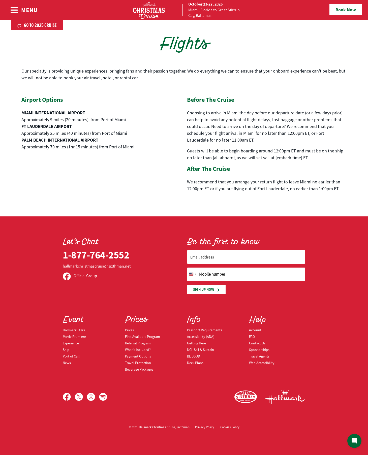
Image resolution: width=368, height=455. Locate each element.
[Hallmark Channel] (285, 397)
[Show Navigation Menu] (24, 10)
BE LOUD (193, 356)
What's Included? (138, 349)
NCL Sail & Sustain (200, 349)
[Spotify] (103, 397)
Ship (66, 349)
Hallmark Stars (74, 330)
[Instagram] (93, 397)
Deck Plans (195, 363)
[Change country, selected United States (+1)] (192, 274)
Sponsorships (259, 349)
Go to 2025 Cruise (37, 25)
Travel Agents (259, 356)
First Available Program (142, 336)
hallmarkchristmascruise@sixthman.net (97, 266)
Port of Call (71, 356)
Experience (71, 343)
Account (255, 330)
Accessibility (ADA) (200, 336)
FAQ (252, 336)
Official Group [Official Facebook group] (80, 275)
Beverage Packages (139, 369)
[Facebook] (69, 397)
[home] (184, 10)
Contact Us (257, 343)
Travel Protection (138, 363)
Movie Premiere (74, 336)
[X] (81, 397)
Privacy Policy (204, 427)
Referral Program (138, 343)
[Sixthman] (245, 397)
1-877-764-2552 (96, 255)
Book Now (345, 10)
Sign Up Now (206, 289)
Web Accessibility (261, 363)
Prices (129, 330)
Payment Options (138, 356)
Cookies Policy (229, 427)
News (67, 363)
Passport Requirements (204, 330)
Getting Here (196, 343)
